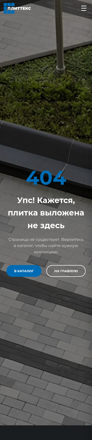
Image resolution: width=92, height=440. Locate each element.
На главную (66, 271)
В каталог (24, 271)
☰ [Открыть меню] (84, 8)
